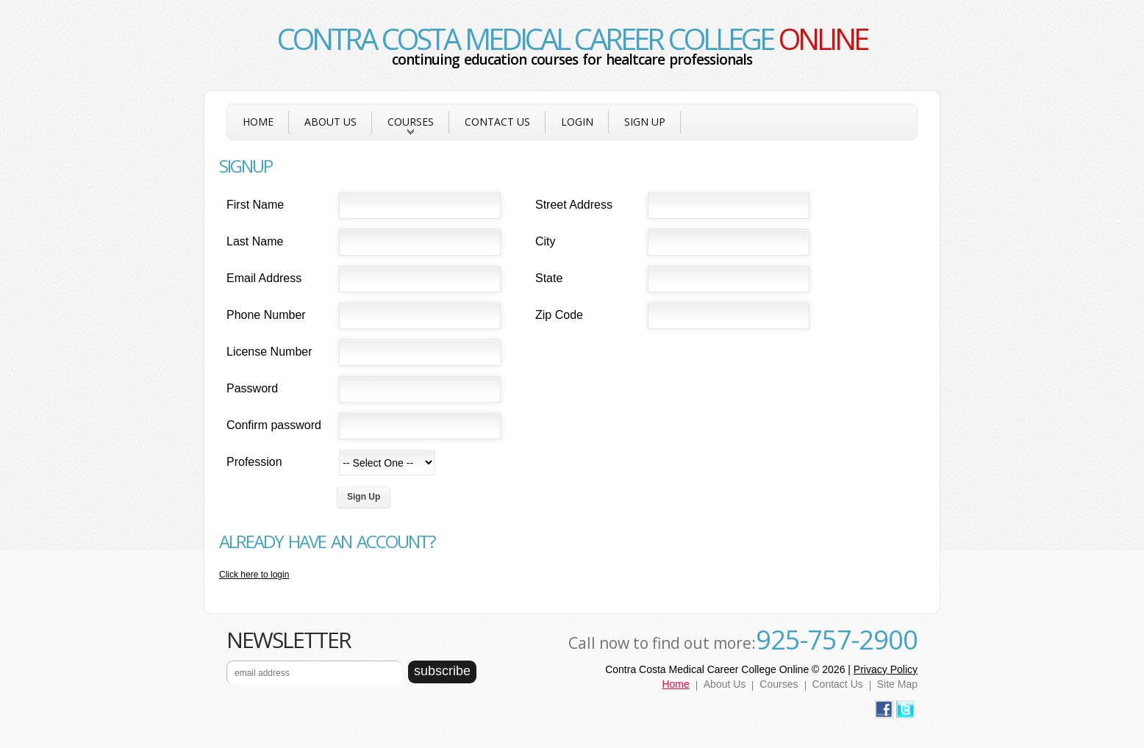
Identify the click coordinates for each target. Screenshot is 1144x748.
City (545, 241)
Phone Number (266, 315)
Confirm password (273, 425)
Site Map (897, 684)
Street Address (573, 204)
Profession (254, 462)
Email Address (263, 278)
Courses (410, 127)
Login (577, 122)
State (548, 278)
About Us (330, 122)
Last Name (254, 241)
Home (258, 122)
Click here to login (254, 574)
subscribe (442, 671)
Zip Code (559, 315)
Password (252, 388)
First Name (255, 204)
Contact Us (497, 122)
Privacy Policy (886, 669)
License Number (269, 351)
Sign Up (644, 122)
